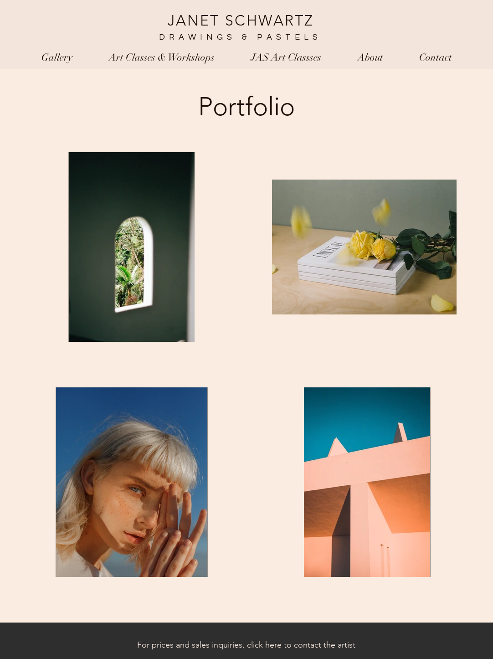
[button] (57, 57)
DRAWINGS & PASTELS (237, 37)
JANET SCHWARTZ (241, 20)
